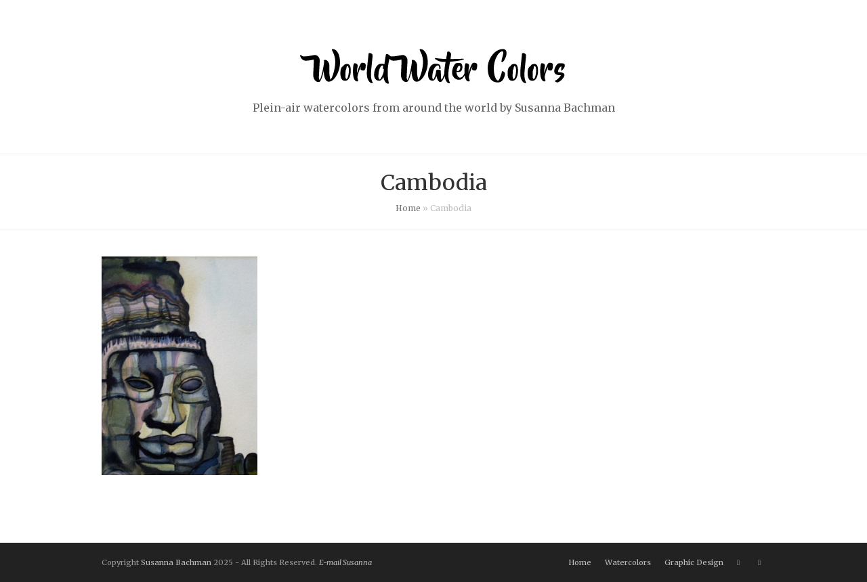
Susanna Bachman (176, 562)
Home (408, 208)
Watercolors (628, 562)
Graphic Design (693, 562)
